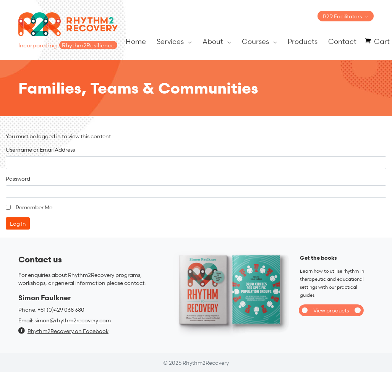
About (212, 41)
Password (18, 178)
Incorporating (67, 45)
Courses (255, 41)
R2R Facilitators (342, 16)
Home (136, 41)
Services (170, 41)
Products (302, 41)
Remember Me (34, 207)
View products (331, 310)
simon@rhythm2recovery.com (72, 320)
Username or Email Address (40, 149)
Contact (342, 41)
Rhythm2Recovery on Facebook (63, 331)
